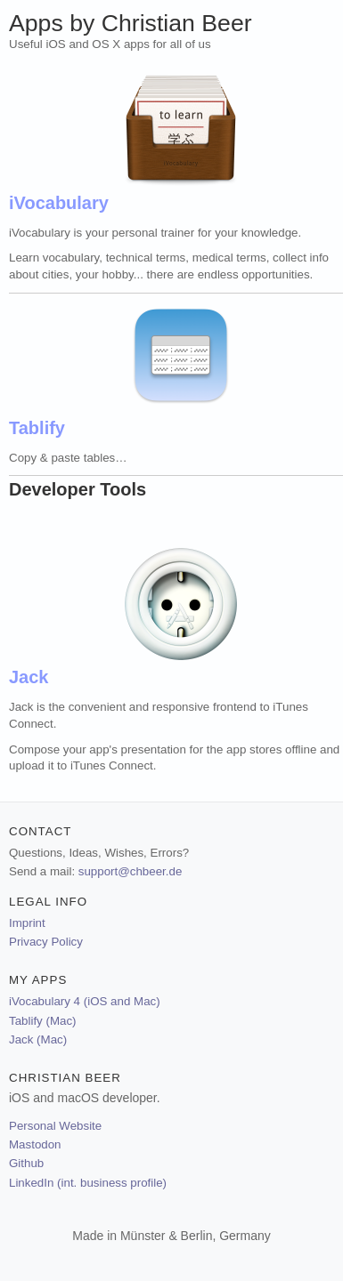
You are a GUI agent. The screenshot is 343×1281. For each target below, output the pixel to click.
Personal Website (55, 1125)
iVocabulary (59, 203)
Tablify (37, 428)
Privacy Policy (46, 941)
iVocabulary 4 (84, 1001)
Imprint (27, 923)
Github (26, 1163)
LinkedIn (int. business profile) (88, 1182)
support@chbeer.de (130, 871)
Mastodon (35, 1144)
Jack (29, 677)
